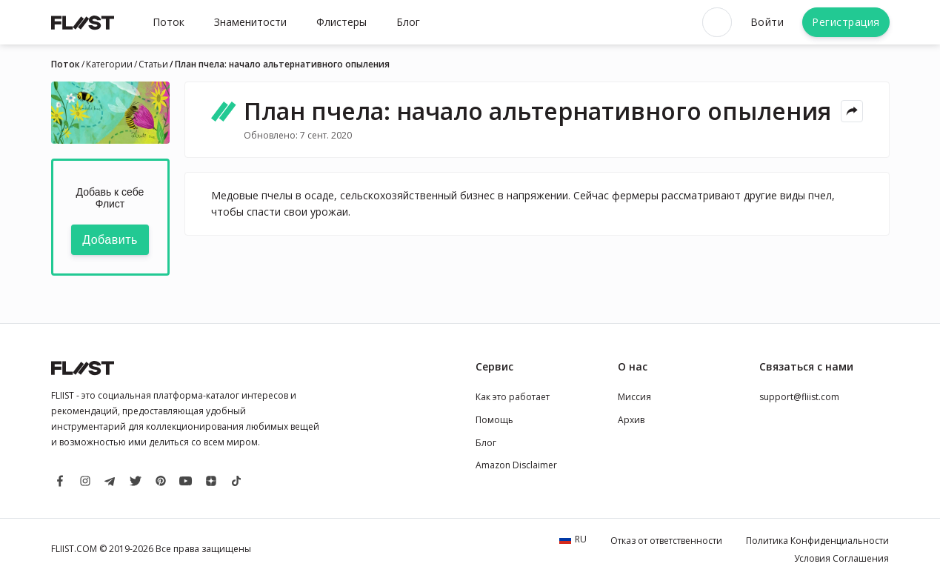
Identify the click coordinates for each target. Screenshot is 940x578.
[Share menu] (852, 111)
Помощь (494, 419)
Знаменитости (250, 22)
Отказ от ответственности (666, 540)
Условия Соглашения (841, 558)
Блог (408, 22)
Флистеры (341, 22)
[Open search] (717, 22)
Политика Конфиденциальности (817, 540)
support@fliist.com (799, 397)
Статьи (153, 64)
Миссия (634, 397)
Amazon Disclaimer (516, 465)
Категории (109, 64)
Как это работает (513, 397)
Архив (631, 419)
